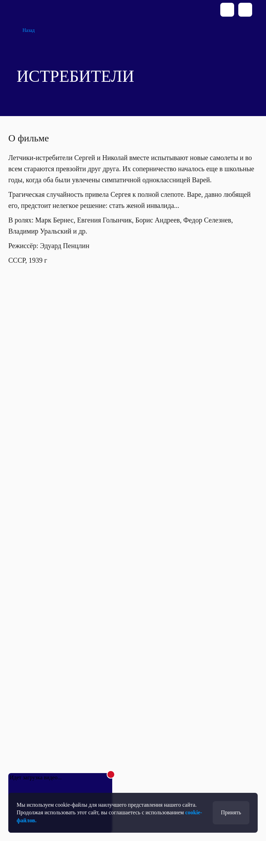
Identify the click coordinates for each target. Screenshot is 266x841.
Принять (231, 812)
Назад (29, 30)
